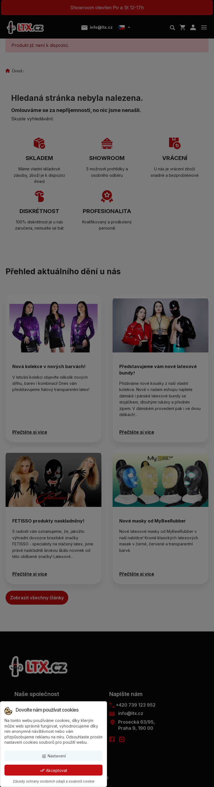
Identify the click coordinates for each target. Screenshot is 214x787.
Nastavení (54, 756)
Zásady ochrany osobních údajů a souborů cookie (53, 781)
